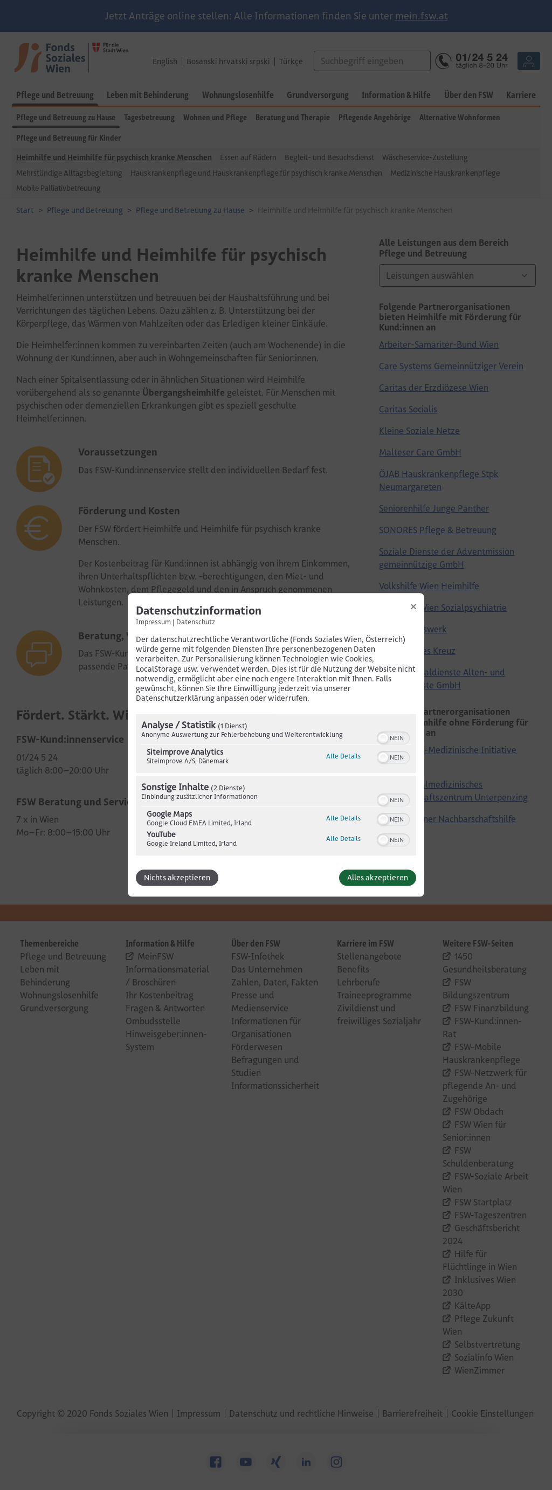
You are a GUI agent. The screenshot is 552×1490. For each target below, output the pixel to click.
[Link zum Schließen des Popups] (413, 606)
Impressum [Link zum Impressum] (153, 621)
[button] (383, 738)
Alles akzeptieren (377, 878)
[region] (276, 786)
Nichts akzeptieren (177, 878)
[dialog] (276, 744)
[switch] (393, 737)
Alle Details (343, 757)
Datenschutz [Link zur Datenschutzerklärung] (195, 621)
